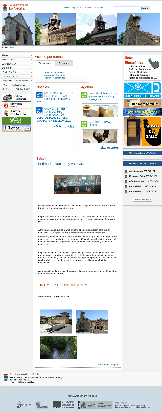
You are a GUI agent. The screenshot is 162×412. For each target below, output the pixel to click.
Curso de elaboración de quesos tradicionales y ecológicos (102, 96)
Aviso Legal (100, 8)
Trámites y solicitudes (54, 77)
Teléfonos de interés (54, 72)
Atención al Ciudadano (55, 75)
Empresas (63, 63)
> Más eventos (108, 147)
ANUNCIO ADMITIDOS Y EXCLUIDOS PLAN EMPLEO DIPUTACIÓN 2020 (55, 98)
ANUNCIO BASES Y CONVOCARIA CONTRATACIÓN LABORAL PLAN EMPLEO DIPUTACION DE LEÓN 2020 (53, 114)
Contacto (88, 8)
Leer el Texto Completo (108, 364)
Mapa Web (76, 8)
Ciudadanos (44, 63)
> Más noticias (63, 126)
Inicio (66, 8)
